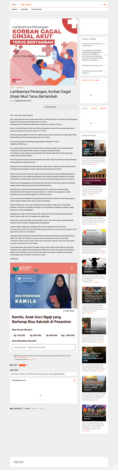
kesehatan (20, 87)
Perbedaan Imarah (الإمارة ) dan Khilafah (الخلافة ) (92, 180)
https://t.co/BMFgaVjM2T (20, 357)
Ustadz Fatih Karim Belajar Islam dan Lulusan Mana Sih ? (94, 151)
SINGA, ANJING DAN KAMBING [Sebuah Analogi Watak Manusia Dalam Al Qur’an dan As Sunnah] (93, 296)
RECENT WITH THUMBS (90, 80)
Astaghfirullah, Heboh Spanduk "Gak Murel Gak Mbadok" (93, 416)
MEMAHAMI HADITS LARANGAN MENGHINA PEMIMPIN (94, 269)
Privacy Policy (36, 9)
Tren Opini (25, 4)
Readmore (95, 164)
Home (14, 9)
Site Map (24, 9)
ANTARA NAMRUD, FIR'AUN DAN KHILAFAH (92, 211)
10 (85, 410)
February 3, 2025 (31, 359)
